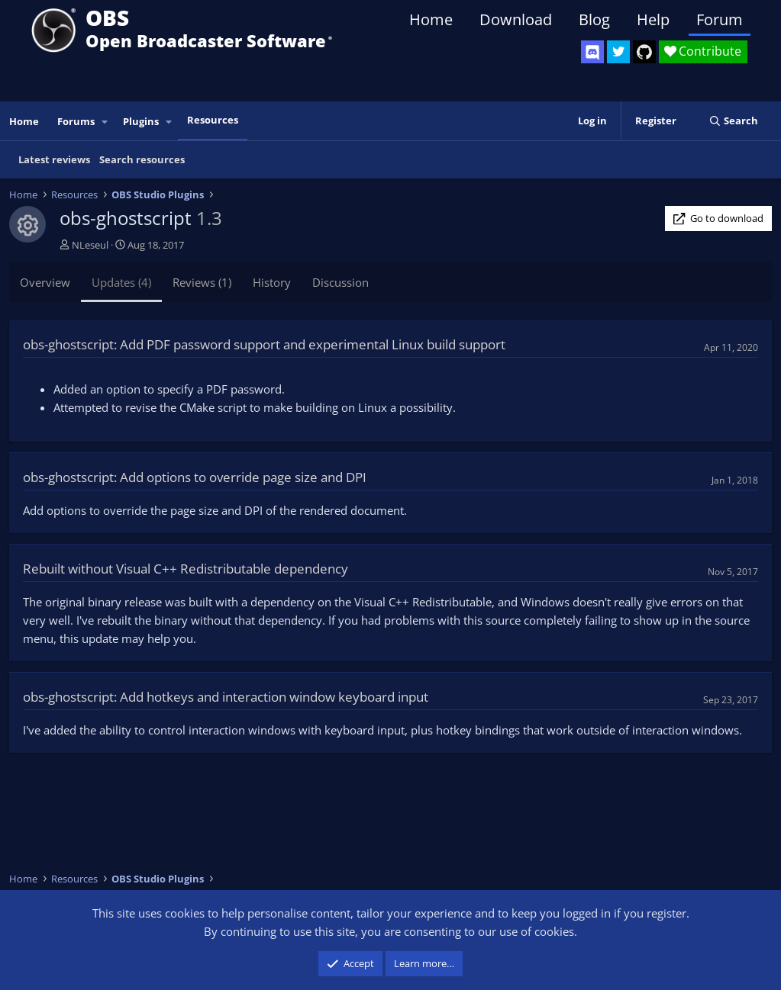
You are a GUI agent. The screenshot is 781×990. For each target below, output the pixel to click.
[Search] (733, 121)
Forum (719, 19)
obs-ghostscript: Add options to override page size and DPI (194, 477)
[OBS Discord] (592, 51)
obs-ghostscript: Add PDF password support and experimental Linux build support (264, 344)
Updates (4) (121, 282)
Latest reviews (54, 159)
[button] (105, 121)
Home (431, 19)
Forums (76, 121)
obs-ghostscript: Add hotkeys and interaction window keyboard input (225, 697)
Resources (212, 120)
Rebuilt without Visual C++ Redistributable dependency (185, 568)
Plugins (141, 121)
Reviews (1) (202, 282)
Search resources (142, 159)
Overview (45, 282)
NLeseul (90, 245)
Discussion (340, 282)
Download (515, 19)
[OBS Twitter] (618, 51)
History (272, 282)
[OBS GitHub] (644, 51)
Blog (594, 19)
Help (653, 19)
